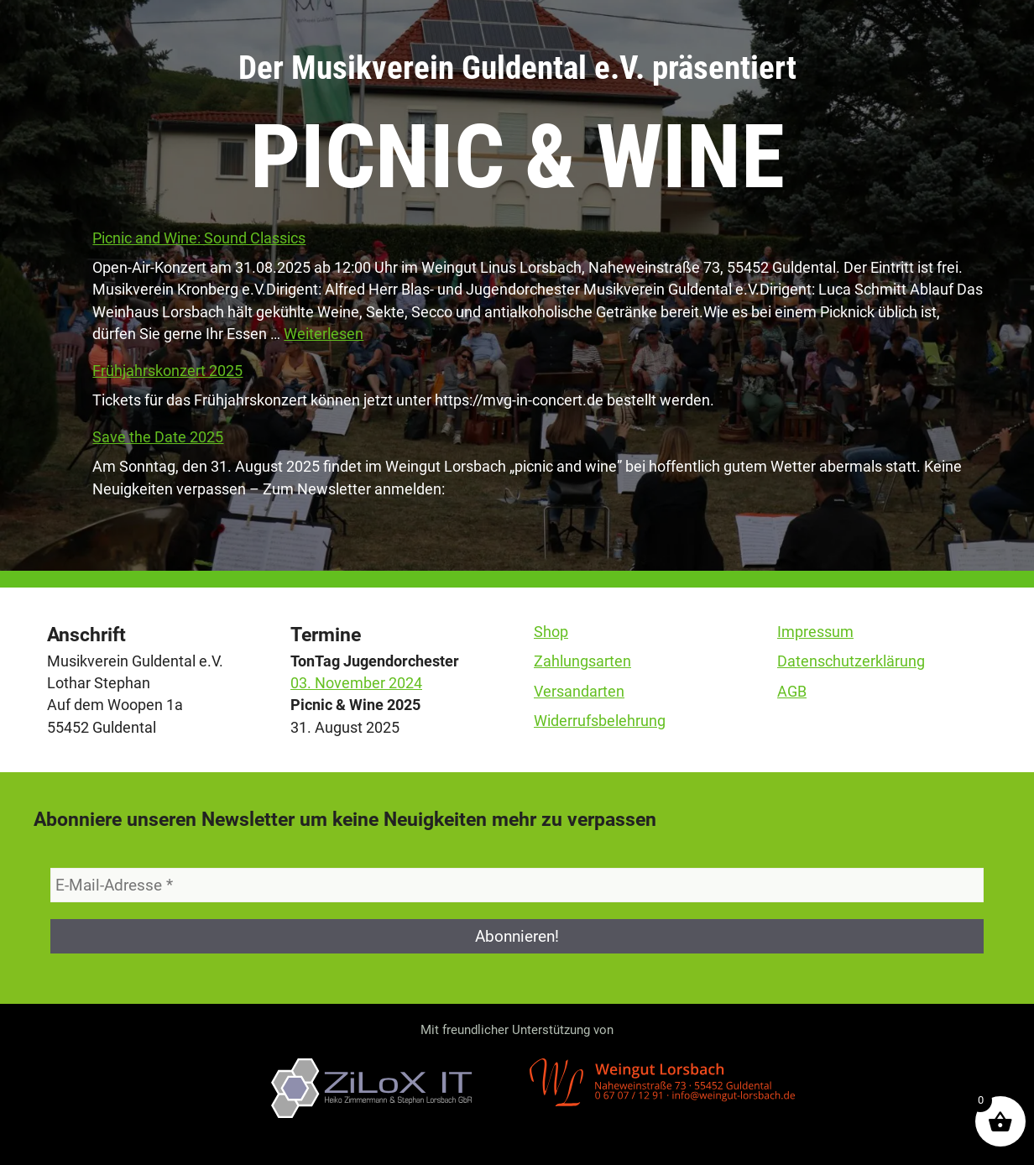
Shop (551, 632)
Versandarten (579, 691)
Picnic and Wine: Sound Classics (199, 238)
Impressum (815, 632)
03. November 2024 (356, 683)
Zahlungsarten (582, 661)
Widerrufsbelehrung (600, 721)
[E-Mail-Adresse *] (517, 885)
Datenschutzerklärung (851, 661)
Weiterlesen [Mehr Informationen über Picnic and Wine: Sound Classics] (323, 334)
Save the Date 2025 (157, 437)
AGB (792, 691)
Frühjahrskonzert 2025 (167, 371)
